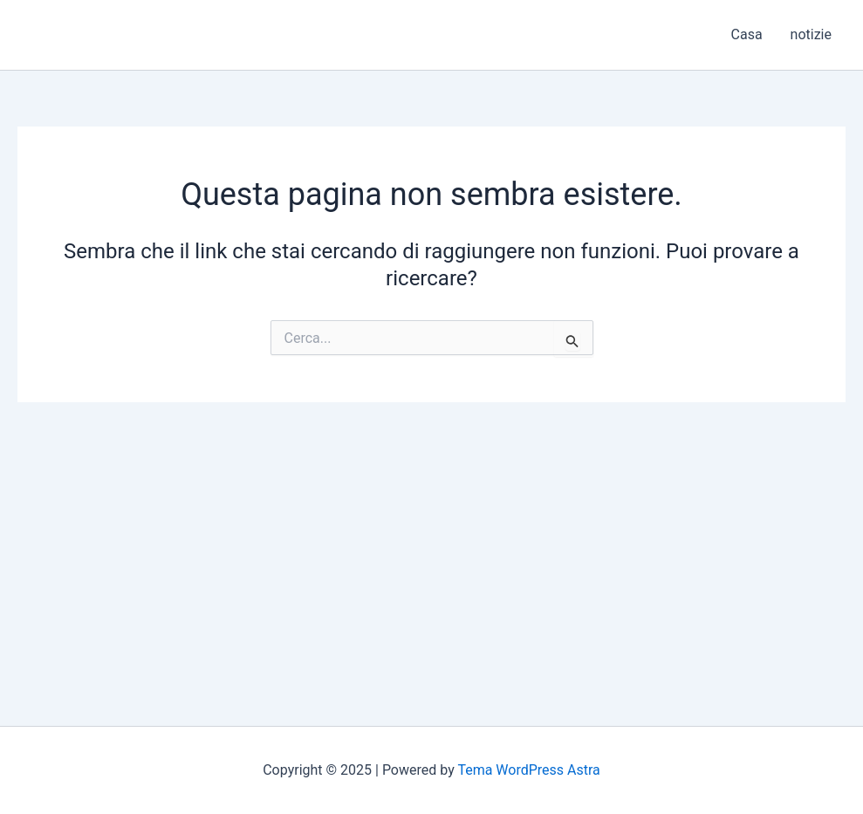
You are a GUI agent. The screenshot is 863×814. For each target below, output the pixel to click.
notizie (811, 34)
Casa (747, 34)
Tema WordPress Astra (528, 770)
